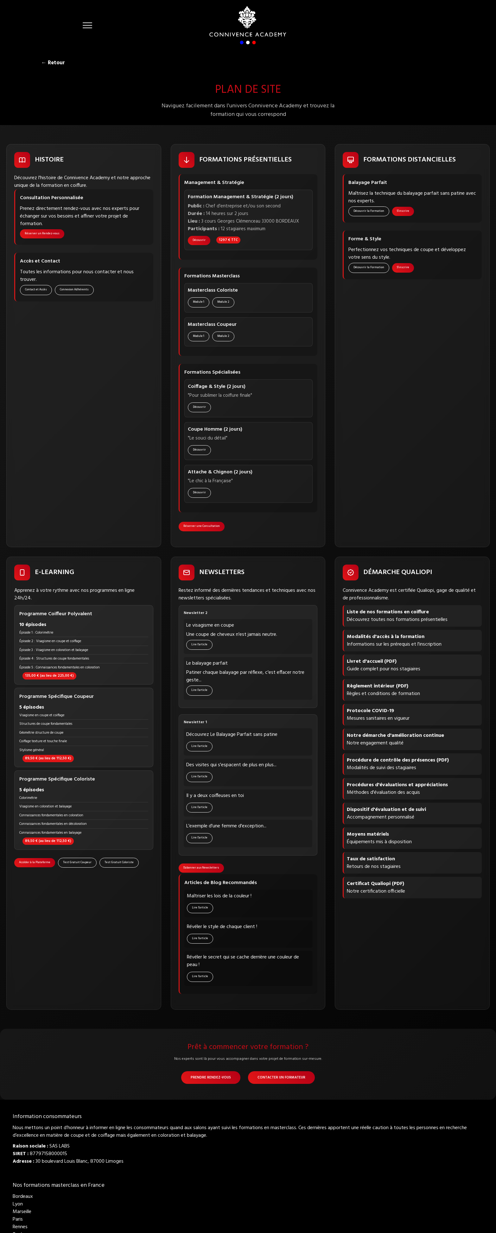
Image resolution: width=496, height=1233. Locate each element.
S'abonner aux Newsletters (201, 869)
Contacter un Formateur (281, 1079)
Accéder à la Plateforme (35, 863)
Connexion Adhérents (74, 290)
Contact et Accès (36, 290)
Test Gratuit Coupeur (77, 863)
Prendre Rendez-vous (211, 1079)
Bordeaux (23, 1198)
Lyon (18, 1206)
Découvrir (199, 240)
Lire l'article (200, 645)
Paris (18, 1221)
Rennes (20, 1228)
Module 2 (224, 302)
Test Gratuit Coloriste (119, 863)
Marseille (22, 1213)
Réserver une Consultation (202, 527)
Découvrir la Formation (369, 211)
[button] (87, 25)
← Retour (53, 63)
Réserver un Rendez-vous (42, 234)
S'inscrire (403, 211)
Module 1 (199, 302)
